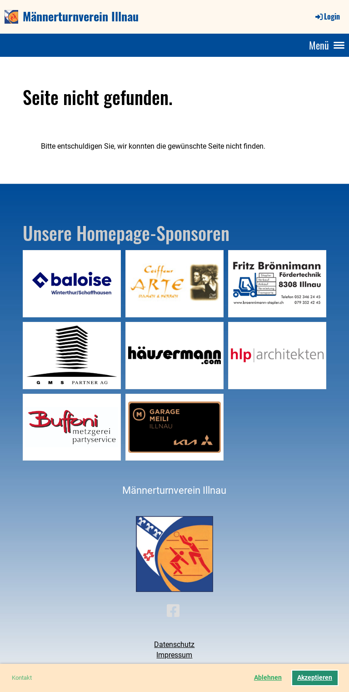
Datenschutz (174, 644)
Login (327, 16)
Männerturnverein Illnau (81, 16)
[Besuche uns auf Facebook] (173, 611)
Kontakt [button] (22, 677)
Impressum (174, 655)
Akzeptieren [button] (314, 678)
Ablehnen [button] (268, 678)
